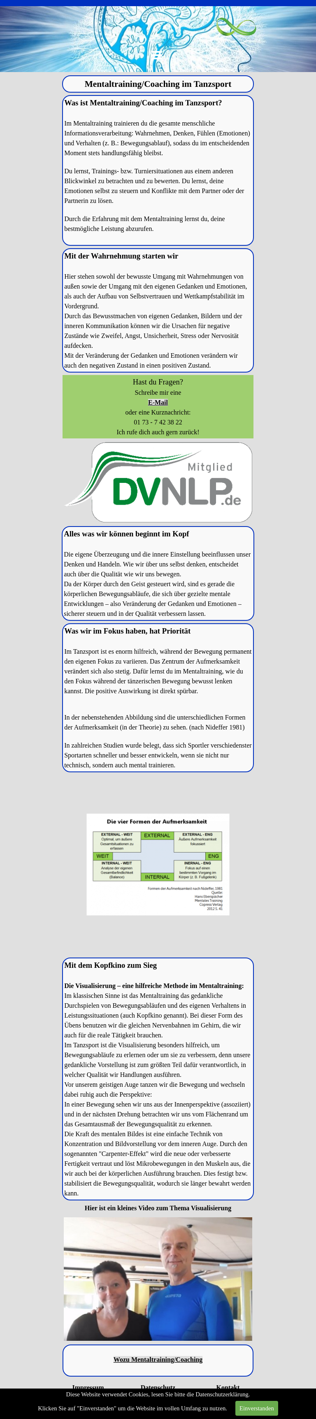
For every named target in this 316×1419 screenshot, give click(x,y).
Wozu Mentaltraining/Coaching (158, 1359)
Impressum (88, 1387)
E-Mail (158, 402)
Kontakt (228, 1387)
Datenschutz (158, 1387)
